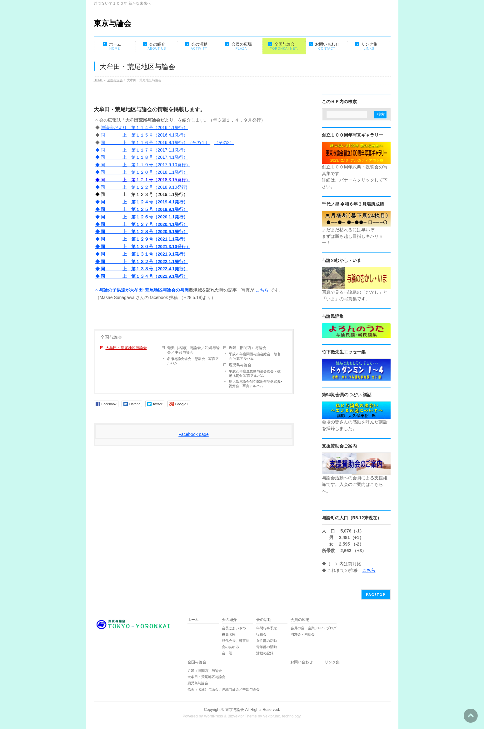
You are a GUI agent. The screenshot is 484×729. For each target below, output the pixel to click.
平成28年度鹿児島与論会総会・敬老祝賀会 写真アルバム (255, 373)
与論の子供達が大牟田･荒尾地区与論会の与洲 (144, 289)
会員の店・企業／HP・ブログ (314, 628)
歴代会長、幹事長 (235, 640)
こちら (262, 289)
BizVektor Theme (242, 716)
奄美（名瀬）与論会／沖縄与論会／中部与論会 (195, 350)
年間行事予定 (266, 628)
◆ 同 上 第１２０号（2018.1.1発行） (141, 172)
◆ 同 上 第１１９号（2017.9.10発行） (142, 164)
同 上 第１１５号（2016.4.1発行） (144, 134)
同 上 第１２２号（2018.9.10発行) (143, 187)
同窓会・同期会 (303, 634)
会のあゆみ (230, 647)
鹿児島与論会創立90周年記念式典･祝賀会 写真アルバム (255, 384)
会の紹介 (229, 620)
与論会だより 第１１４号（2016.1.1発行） (144, 127)
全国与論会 (111, 337)
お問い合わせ (301, 662)
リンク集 (332, 662)
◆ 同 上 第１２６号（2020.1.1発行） (141, 216)
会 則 (227, 653)
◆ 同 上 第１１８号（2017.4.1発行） (141, 157)
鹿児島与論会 (240, 365)
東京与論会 (112, 23)
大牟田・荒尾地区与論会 (126, 348)
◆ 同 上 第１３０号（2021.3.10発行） (142, 246)
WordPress (213, 716)
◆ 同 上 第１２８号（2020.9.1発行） (141, 231)
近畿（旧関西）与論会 (247, 348)
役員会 (261, 634)
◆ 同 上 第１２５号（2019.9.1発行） (141, 209)
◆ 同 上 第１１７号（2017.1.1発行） (141, 149)
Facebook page (193, 434)
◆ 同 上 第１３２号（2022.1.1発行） (141, 261)
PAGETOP (376, 594)
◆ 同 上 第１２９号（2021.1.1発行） (141, 239)
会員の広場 (300, 620)
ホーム (193, 620)
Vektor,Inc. (272, 716)
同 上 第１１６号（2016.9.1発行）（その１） (155, 142)
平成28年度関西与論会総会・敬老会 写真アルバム (255, 356)
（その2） (224, 142)
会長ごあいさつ (234, 628)
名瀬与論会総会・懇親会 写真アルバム (193, 361)
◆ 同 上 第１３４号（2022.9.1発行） (141, 276)
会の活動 (263, 620)
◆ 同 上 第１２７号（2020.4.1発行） (141, 224)
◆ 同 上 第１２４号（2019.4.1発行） (141, 201)
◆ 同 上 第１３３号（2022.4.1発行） (141, 268)
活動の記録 (264, 653)
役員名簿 (229, 634)
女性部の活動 (266, 640)
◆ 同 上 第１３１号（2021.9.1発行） (141, 254)
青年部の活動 (266, 647)
